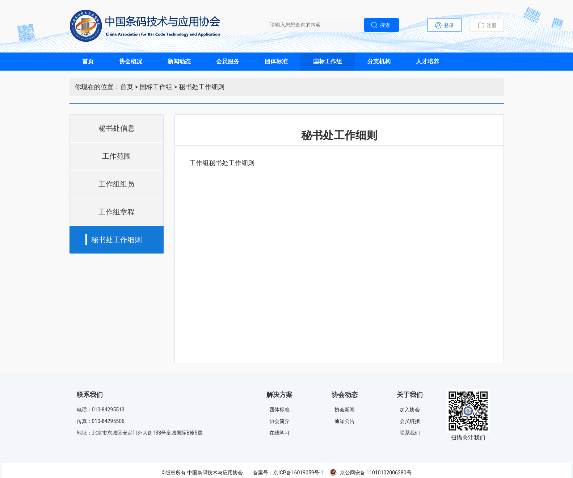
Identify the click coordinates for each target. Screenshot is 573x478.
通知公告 (344, 421)
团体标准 (276, 61)
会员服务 (227, 61)
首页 (88, 61)
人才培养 (427, 61)
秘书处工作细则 (201, 87)
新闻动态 (179, 61)
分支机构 (379, 61)
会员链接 (410, 421)
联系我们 (410, 433)
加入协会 (410, 409)
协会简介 (279, 421)
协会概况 (130, 61)
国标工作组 (327, 61)
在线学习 (279, 433)
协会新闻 (344, 409)
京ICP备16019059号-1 (298, 472)
